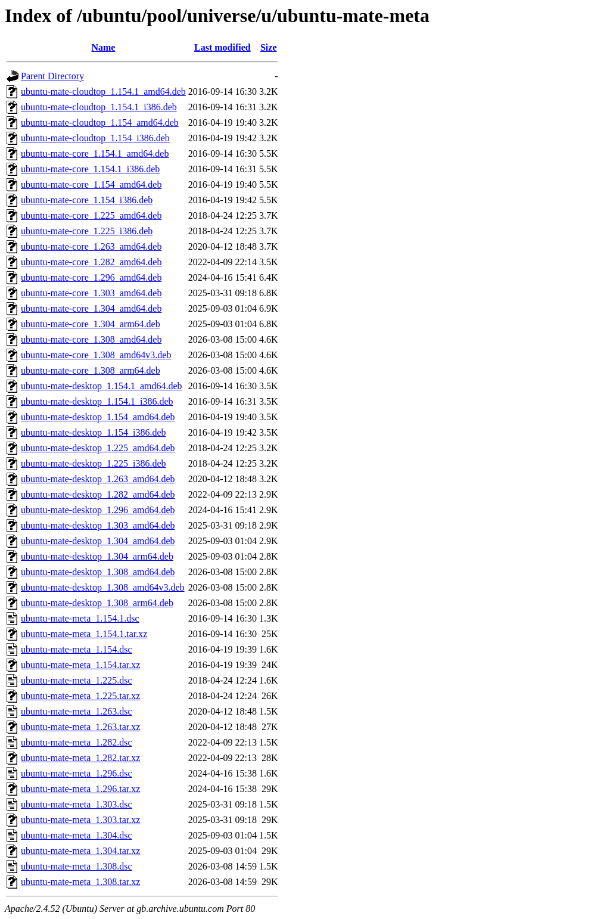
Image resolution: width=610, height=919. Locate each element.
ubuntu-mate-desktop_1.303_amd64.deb (98, 525)
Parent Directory (52, 76)
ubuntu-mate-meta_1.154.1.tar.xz (84, 634)
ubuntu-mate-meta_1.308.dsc (76, 866)
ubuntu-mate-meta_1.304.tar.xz (80, 851)
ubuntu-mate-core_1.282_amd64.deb (91, 262)
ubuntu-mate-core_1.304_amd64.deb (91, 308)
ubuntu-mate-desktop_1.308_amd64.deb (98, 572)
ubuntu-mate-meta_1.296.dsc (76, 773)
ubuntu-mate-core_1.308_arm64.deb (90, 370)
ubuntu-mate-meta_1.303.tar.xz (80, 820)
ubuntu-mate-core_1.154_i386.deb (86, 200)
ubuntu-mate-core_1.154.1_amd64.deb (95, 153)
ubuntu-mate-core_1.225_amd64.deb (91, 215)
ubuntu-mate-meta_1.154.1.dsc (80, 618)
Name (103, 47)
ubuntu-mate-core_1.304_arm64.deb (90, 324)
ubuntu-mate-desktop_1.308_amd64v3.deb (103, 587)
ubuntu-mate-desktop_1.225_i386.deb (93, 463)
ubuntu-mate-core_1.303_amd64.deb (91, 293)
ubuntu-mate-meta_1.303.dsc (76, 804)
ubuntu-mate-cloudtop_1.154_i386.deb (95, 138)
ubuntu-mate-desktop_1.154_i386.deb (93, 432)
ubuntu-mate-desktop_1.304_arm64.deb (97, 556)
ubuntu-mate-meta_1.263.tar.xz (80, 727)
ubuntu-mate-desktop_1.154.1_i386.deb (97, 401)
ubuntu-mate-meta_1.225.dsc (76, 680)
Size (268, 47)
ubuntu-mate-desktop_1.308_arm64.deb (97, 603)
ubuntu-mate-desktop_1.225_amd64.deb (98, 448)
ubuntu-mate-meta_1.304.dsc (76, 835)
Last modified (222, 47)
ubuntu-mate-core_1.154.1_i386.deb (90, 169)
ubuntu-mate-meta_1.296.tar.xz (80, 789)
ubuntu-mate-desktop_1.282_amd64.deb (98, 494)
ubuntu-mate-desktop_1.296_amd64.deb (98, 510)
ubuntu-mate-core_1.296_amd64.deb (91, 277)
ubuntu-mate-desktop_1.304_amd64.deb (98, 541)
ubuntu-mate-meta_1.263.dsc (76, 711)
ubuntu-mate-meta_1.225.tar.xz (80, 696)
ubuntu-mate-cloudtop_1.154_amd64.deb (100, 122)
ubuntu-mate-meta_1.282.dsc (76, 742)
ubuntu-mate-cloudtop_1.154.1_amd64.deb (103, 91)
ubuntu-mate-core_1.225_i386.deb (86, 231)
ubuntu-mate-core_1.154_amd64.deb (91, 184)
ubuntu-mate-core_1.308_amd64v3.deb (96, 355)
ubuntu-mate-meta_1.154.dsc (76, 649)
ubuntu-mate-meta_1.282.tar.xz (80, 758)
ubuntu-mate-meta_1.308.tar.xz (80, 882)
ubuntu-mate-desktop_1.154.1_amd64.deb (101, 386)
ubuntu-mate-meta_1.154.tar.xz (80, 665)
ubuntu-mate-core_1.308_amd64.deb (91, 339)
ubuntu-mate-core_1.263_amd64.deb (91, 246)
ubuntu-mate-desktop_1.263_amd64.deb (98, 479)
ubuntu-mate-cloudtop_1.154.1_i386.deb (99, 107)
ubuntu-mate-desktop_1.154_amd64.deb (98, 417)
